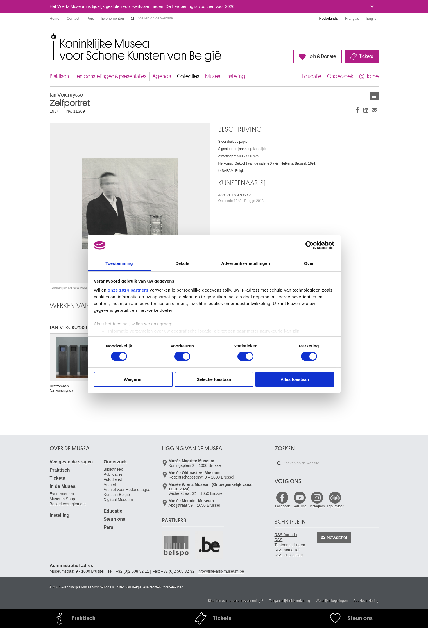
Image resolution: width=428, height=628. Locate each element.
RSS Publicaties (289, 555)
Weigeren (133, 379)
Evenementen (112, 18)
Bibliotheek (113, 469)
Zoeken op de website (132, 18)
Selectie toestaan (214, 379)
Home (55, 18)
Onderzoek (340, 76)
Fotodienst (113, 479)
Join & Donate (322, 56)
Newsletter (337, 537)
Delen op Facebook (357, 110)
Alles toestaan (294, 379)
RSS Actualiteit (288, 550)
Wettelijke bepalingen (332, 601)
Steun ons (114, 519)
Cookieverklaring (365, 601)
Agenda (161, 76)
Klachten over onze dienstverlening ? (235, 601)
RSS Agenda (286, 535)
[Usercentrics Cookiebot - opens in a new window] (309, 245)
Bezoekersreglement (68, 504)
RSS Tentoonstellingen (290, 542)
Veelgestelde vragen (71, 461)
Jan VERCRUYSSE (241, 197)
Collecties (188, 76)
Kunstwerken (374, 96)
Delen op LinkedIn (366, 110)
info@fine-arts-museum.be (221, 571)
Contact (73, 18)
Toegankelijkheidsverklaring (289, 601)
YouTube (299, 506)
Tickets (366, 56)
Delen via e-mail (374, 110)
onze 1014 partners (128, 290)
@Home (369, 76)
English (372, 18)
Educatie (311, 76)
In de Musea (63, 486)
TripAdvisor (335, 506)
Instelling (235, 76)
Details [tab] (182, 263)
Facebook (282, 506)
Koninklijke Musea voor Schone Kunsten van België (51, 36)
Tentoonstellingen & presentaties (110, 76)
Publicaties (113, 474)
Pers (90, 18)
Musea (212, 76)
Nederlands (328, 18)
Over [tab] (309, 263)
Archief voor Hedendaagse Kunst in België (127, 492)
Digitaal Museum (118, 499)
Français (352, 18)
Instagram (317, 506)
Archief (110, 484)
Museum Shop (62, 499)
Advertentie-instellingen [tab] (245, 263)
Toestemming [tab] (119, 263)
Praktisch (59, 76)
